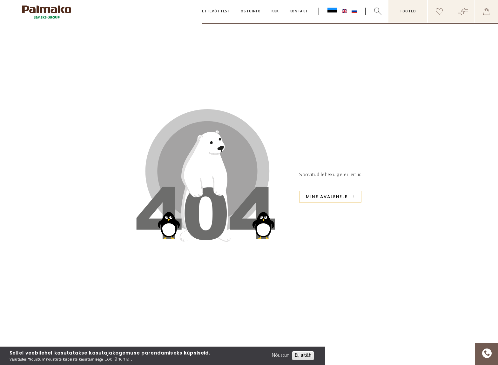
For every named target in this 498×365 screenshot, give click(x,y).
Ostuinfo (251, 11)
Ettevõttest (216, 11)
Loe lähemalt (118, 359)
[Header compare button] (462, 11)
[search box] (382, 11)
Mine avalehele (327, 197)
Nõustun (280, 355)
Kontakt (299, 11)
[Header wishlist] (439, 11)
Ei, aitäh (303, 355)
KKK (275, 11)
